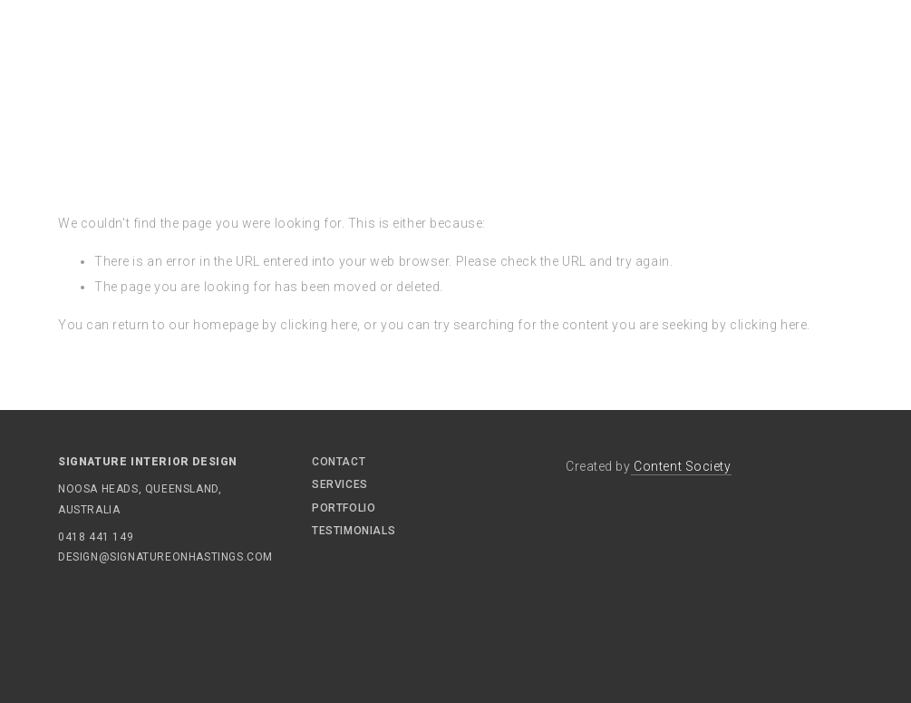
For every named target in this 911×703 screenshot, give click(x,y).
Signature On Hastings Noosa (325, 617)
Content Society (681, 466)
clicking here (318, 324)
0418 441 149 (95, 537)
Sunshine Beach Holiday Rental (545, 617)
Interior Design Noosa (134, 617)
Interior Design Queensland (432, 641)
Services (340, 484)
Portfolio (343, 508)
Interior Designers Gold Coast (220, 641)
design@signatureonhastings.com (112, 557)
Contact (338, 461)
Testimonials (353, 530)
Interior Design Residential (633, 641)
